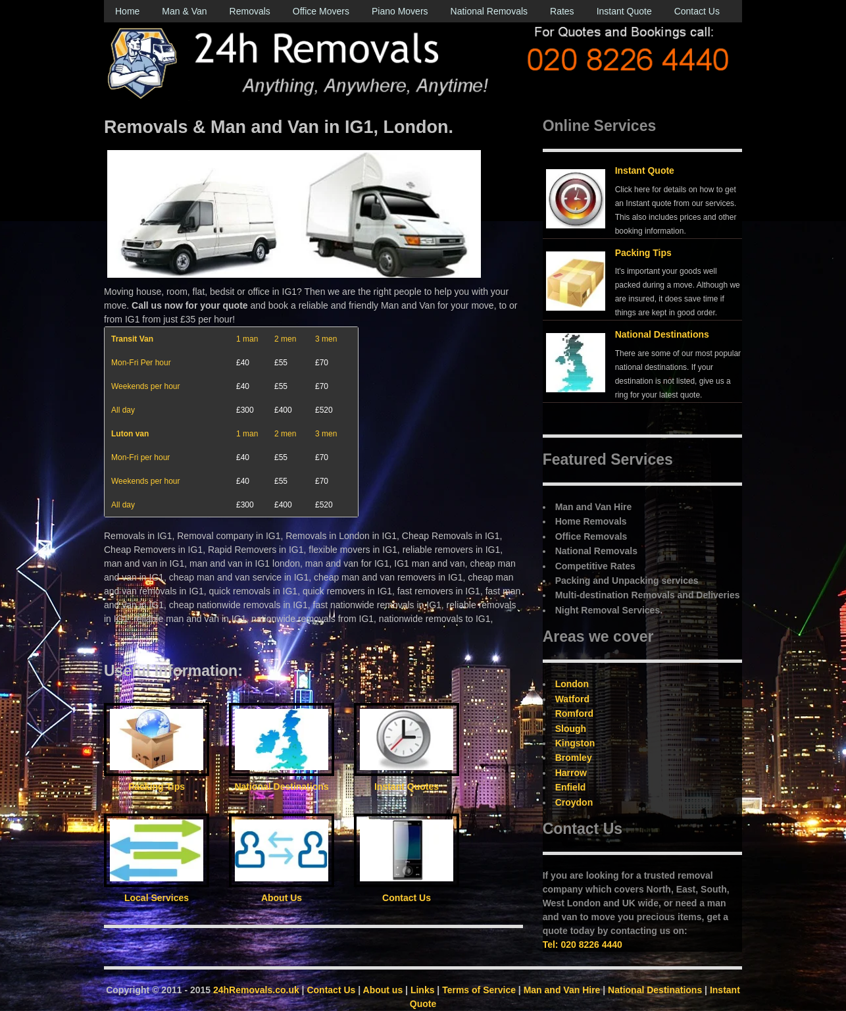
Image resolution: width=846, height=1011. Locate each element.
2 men (285, 339)
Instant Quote (624, 11)
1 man (247, 339)
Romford (574, 713)
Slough (570, 728)
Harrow (571, 772)
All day (123, 410)
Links (423, 990)
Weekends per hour (145, 386)
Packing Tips (643, 252)
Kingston (575, 743)
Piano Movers (400, 11)
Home (127, 11)
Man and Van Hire (562, 990)
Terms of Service (479, 990)
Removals (250, 11)
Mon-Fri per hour (140, 457)
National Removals (489, 11)
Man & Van (184, 11)
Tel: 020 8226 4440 (582, 944)
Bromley (573, 757)
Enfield (570, 787)
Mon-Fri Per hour (141, 362)
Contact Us (697, 11)
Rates (562, 11)
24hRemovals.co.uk (256, 990)
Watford (572, 699)
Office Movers (321, 11)
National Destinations (662, 334)
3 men (326, 339)
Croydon (574, 802)
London (572, 684)
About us (383, 990)
